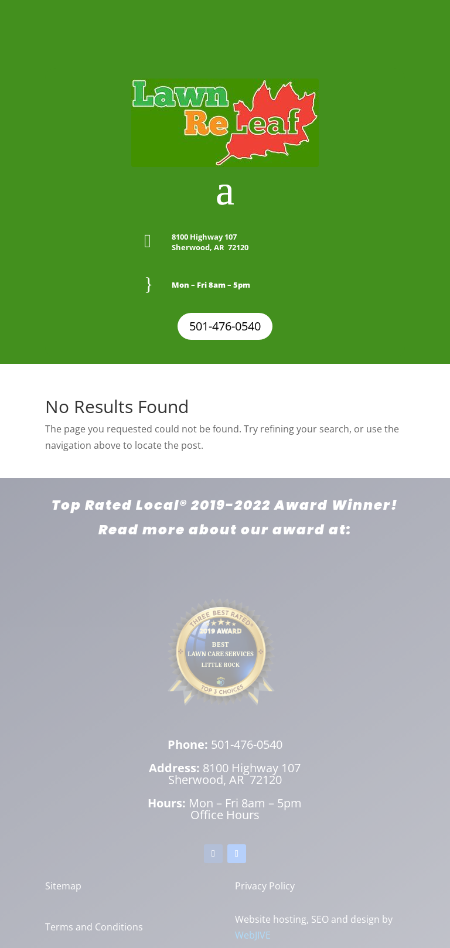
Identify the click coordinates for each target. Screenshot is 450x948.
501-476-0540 (225, 326)
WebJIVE (253, 935)
